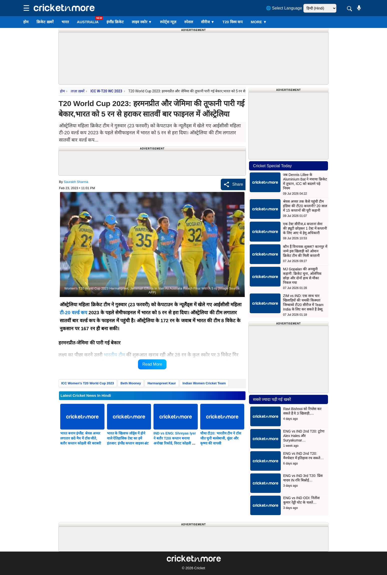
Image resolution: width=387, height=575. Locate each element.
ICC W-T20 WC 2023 (106, 91)
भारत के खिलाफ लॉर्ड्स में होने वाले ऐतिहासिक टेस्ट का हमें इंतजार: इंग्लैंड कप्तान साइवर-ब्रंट (128, 438)
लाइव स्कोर (142, 22)
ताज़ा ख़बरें (77, 91)
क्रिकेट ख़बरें (44, 22)
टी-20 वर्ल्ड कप (73, 312)
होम (25, 22)
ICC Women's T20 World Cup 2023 (87, 383)
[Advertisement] (193, 43)
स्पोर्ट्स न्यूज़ (168, 22)
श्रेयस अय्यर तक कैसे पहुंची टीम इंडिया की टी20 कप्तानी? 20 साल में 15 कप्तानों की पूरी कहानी (305, 205)
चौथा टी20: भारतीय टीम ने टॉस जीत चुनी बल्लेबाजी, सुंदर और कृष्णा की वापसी (220, 438)
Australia (88, 22)
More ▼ (259, 22)
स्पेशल (188, 22)
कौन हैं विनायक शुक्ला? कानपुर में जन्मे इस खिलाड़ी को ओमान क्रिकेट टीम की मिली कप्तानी (305, 251)
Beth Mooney (130, 383)
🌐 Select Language (284, 8)
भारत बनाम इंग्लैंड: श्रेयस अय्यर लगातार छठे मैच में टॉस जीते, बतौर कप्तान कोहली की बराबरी (80, 438)
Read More (152, 364)
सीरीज (207, 22)
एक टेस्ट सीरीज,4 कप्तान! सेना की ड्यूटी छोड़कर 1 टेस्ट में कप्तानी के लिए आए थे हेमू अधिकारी (305, 228)
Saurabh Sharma (76, 182)
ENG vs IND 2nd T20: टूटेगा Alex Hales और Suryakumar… (303, 435)
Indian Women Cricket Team (204, 383)
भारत (65, 22)
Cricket (199, 568)
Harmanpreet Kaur (162, 383)
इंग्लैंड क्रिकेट (115, 22)
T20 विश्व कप (232, 22)
